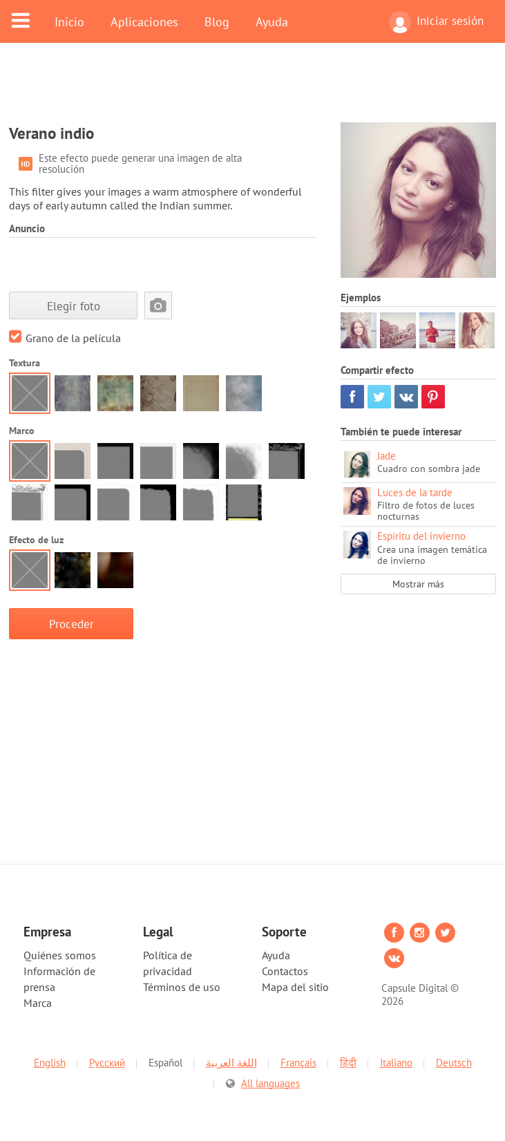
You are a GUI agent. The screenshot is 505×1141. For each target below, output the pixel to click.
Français (298, 1055)
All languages (270, 1075)
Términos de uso (181, 987)
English (50, 1055)
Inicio (69, 21)
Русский (107, 1055)
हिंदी (348, 1055)
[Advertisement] (253, 91)
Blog (216, 21)
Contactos (285, 971)
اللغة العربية (231, 1055)
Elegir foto (73, 306)
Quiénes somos (59, 955)
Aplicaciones (144, 21)
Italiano (396, 1055)
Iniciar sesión (436, 22)
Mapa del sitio (295, 987)
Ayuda (272, 21)
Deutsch (454, 1055)
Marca (37, 1003)
